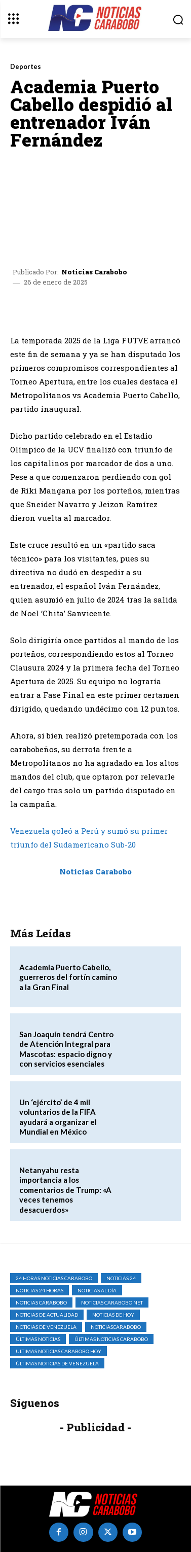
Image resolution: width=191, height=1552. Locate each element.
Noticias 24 (121, 1278)
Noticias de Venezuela (46, 1327)
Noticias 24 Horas (39, 1290)
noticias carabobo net (112, 1302)
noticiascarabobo (116, 1327)
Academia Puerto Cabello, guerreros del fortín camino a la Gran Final (68, 977)
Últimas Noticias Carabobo (111, 1339)
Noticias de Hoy (113, 1315)
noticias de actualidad (47, 1315)
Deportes (25, 66)
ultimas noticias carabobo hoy (58, 1351)
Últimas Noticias (38, 1339)
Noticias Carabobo (94, 272)
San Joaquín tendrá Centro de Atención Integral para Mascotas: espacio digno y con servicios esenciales (66, 1049)
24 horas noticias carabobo (54, 1278)
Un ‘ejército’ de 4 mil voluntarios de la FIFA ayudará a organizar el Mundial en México (58, 1117)
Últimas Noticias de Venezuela (57, 1363)
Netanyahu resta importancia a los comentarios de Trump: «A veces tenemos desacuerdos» (65, 1190)
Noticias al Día (97, 1290)
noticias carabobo (41, 1302)
